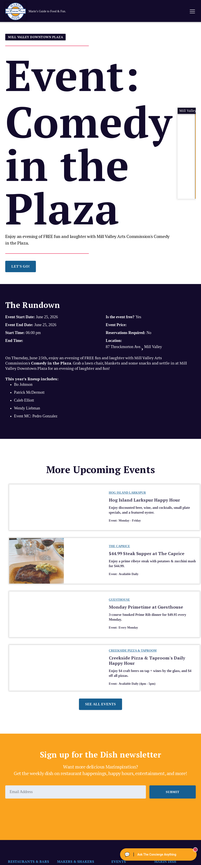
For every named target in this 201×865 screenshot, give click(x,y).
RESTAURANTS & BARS (28, 861)
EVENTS (118, 861)
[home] (40, 11)
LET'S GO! (20, 266)
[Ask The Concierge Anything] (158, 854)
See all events (100, 704)
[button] (192, 11)
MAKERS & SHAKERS (75, 861)
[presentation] (38, 810)
